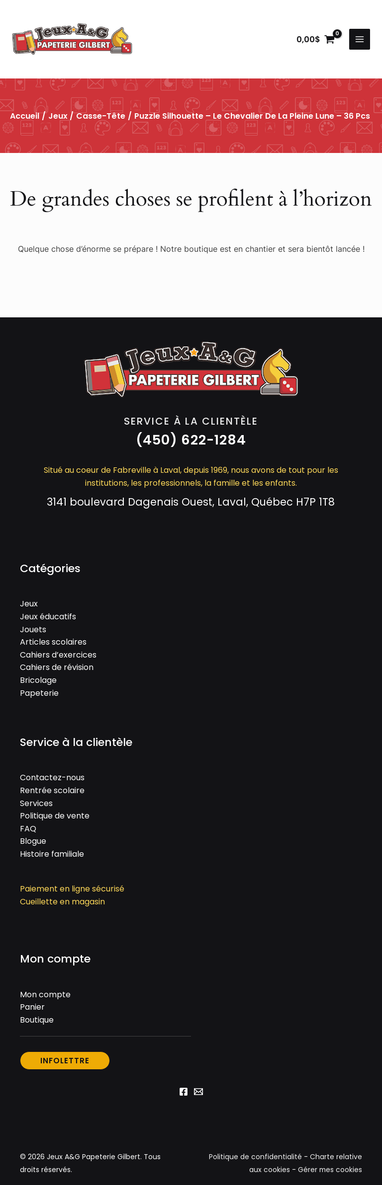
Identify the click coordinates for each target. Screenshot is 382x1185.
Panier (32, 1008)
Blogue (33, 842)
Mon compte (45, 995)
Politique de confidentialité (255, 1158)
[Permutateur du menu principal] (359, 39)
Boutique (37, 1021)
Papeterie (39, 694)
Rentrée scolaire (52, 791)
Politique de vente (55, 816)
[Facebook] (183, 1092)
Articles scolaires (53, 643)
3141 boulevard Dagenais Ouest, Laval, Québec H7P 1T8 (191, 503)
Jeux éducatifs (48, 617)
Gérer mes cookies (329, 1171)
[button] (191, 441)
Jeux (58, 117)
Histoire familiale (52, 855)
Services (36, 804)
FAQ (28, 829)
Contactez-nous (52, 779)
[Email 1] (198, 1092)
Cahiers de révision (57, 668)
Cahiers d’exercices (58, 656)
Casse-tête (100, 117)
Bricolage (38, 681)
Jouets (33, 630)
